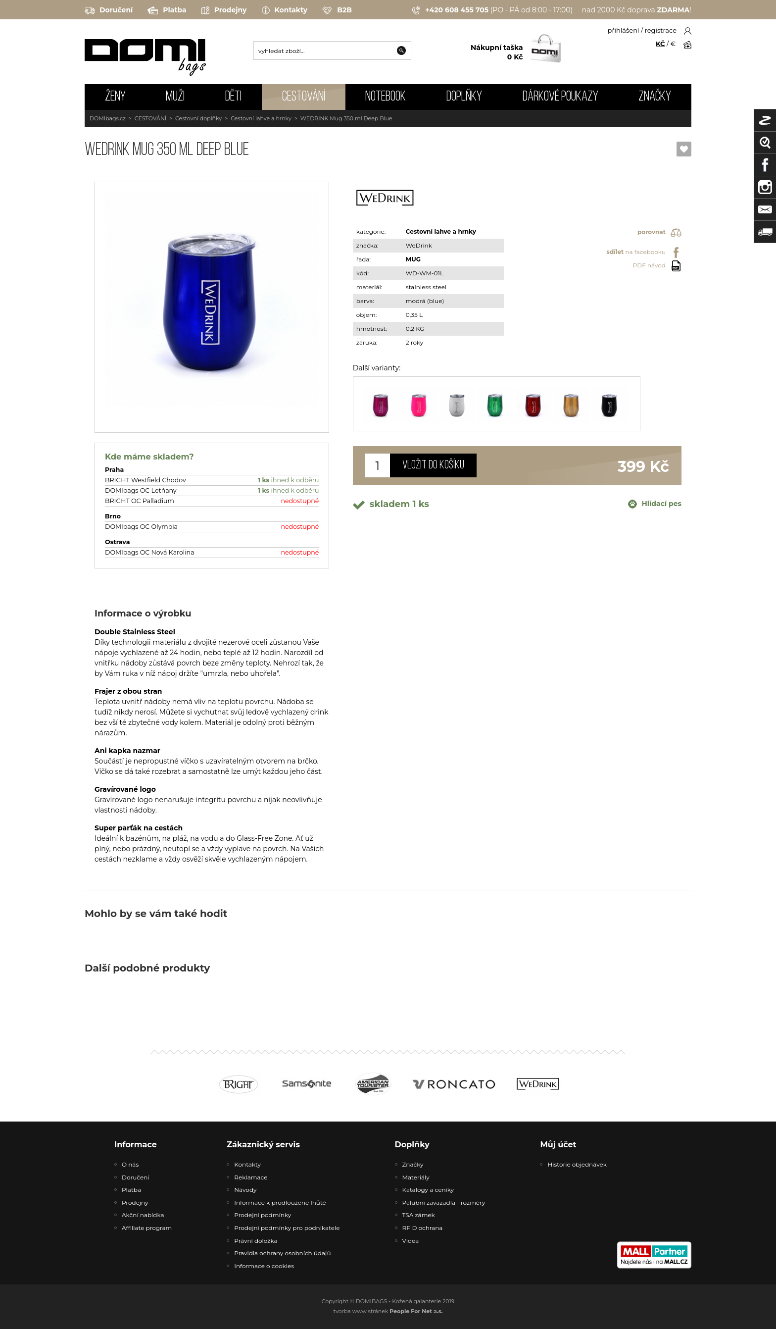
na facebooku (644, 252)
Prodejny (224, 10)
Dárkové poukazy (560, 97)
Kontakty (285, 10)
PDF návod (657, 265)
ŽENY (115, 97)
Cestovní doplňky (198, 118)
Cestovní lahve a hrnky (261, 118)
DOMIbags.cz (108, 118)
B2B (337, 10)
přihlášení (623, 30)
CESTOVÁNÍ (303, 97)
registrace (661, 30)
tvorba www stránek (388, 1311)
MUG (413, 259)
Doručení (109, 10)
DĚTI (233, 97)
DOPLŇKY (464, 97)
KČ (660, 44)
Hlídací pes (654, 504)
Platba (166, 10)
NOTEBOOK (385, 97)
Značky (654, 97)
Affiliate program (147, 1227)
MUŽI (175, 97)
